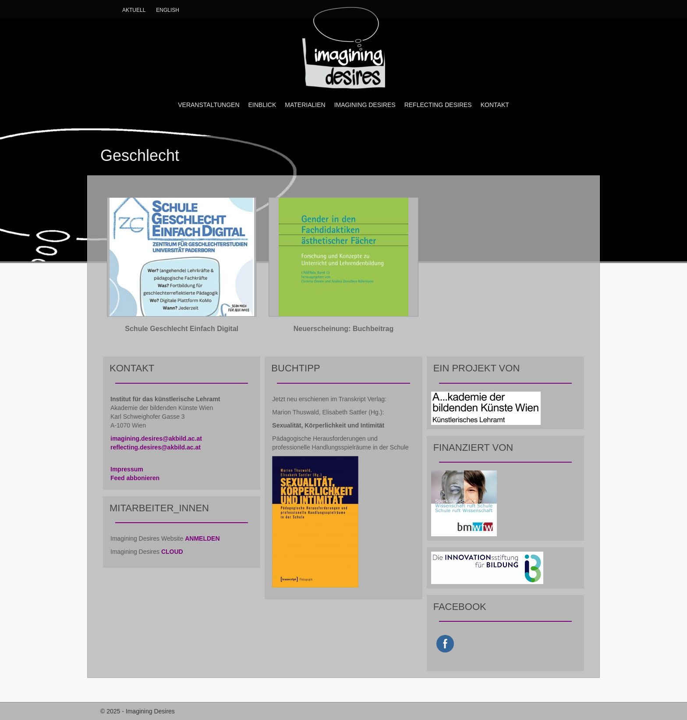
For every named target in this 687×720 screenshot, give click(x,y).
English (167, 10)
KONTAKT (495, 104)
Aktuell (133, 10)
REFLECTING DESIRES (438, 104)
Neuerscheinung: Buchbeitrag (343, 328)
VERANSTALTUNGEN (208, 104)
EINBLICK (262, 104)
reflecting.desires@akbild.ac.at (155, 447)
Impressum (126, 469)
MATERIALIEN (305, 104)
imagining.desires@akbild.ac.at (156, 438)
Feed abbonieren (134, 477)
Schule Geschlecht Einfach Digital (181, 328)
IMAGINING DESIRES (365, 104)
